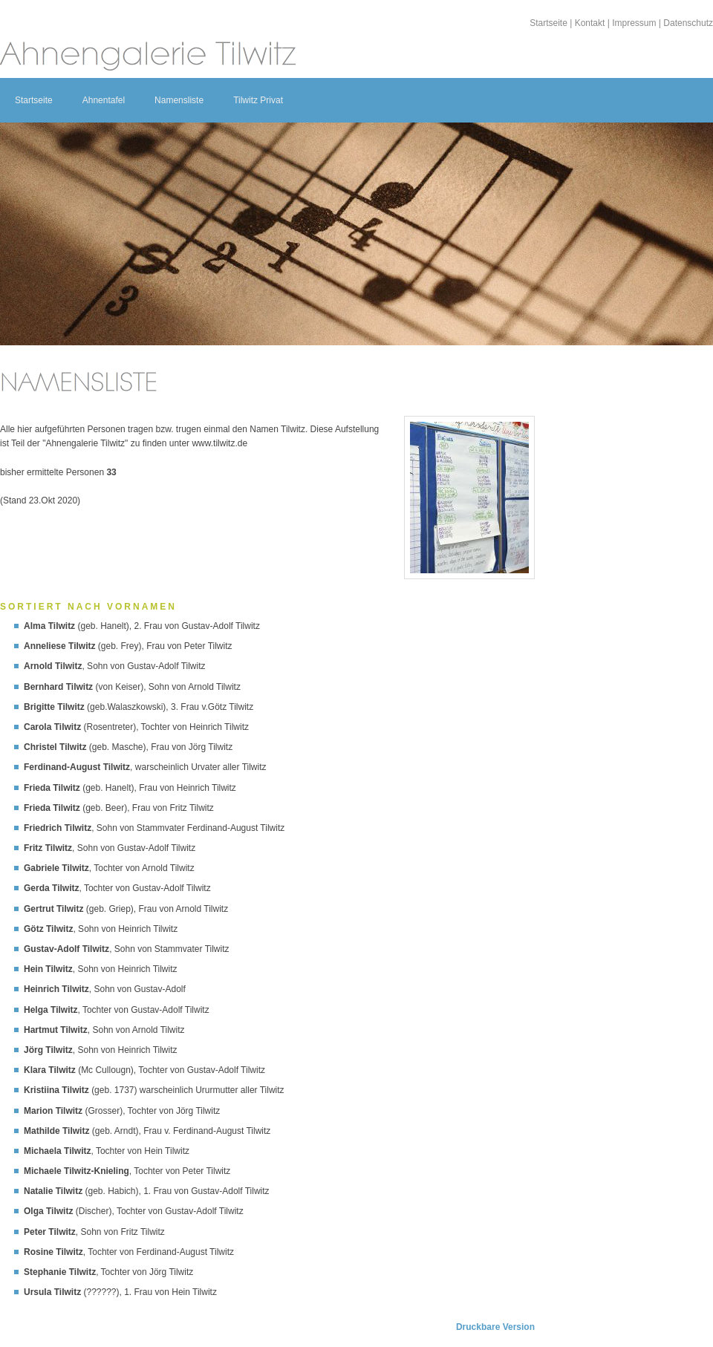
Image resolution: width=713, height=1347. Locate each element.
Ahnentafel (103, 100)
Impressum (634, 23)
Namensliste (179, 100)
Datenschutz (688, 23)
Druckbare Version (495, 1327)
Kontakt (590, 23)
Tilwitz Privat (258, 100)
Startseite (548, 23)
